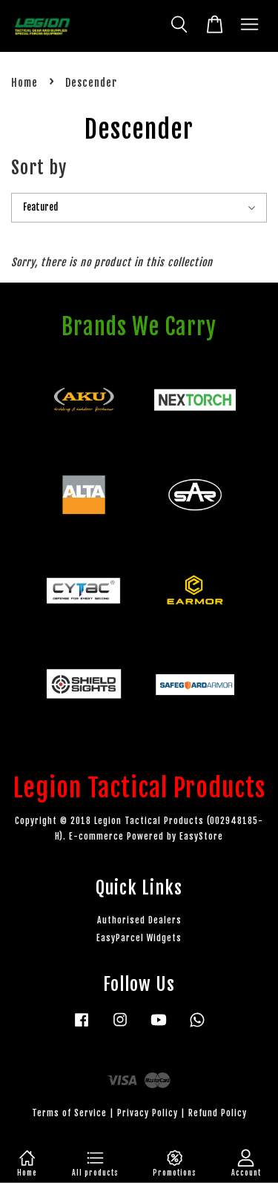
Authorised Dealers (139, 920)
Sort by (39, 167)
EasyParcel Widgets (139, 937)
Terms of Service (69, 1112)
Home (24, 82)
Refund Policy (217, 1112)
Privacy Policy (147, 1112)
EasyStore (201, 836)
